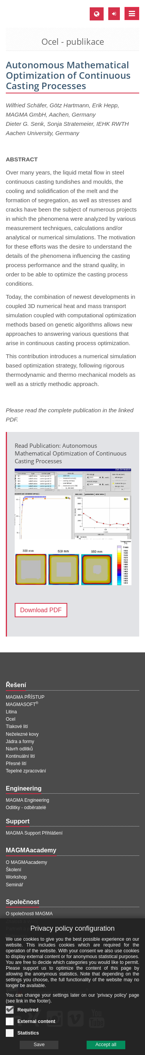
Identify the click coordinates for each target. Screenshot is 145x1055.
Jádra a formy (20, 741)
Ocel (10, 719)
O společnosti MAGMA (29, 913)
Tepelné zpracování (26, 771)
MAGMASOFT (22, 704)
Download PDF (41, 610)
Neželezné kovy (22, 734)
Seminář (14, 884)
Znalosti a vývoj (22, 921)
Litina (11, 712)
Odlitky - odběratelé (26, 807)
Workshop (16, 877)
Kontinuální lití (20, 756)
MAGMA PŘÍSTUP (25, 697)
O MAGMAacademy (26, 862)
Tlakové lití (17, 726)
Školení (13, 869)
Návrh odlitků (19, 749)
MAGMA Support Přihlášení (34, 833)
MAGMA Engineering (27, 800)
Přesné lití (16, 763)
